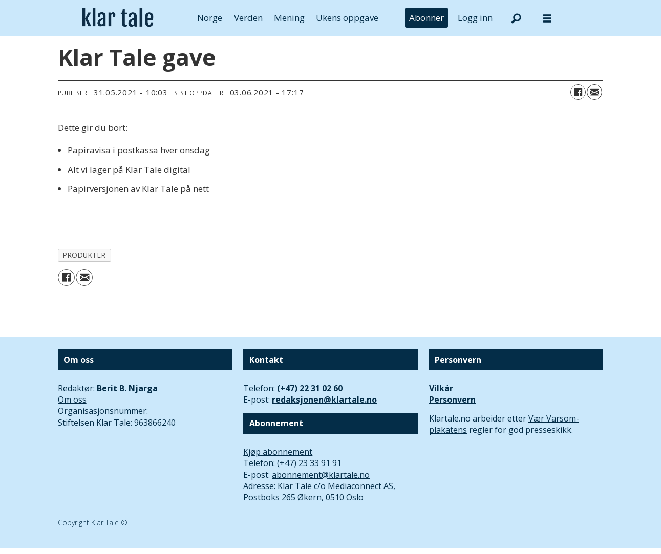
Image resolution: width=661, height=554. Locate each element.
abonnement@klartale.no (321, 474)
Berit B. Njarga (127, 388)
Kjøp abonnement (277, 451)
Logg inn (475, 18)
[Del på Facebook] (578, 92)
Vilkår (441, 388)
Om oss (72, 399)
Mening (289, 18)
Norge (209, 18)
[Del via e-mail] (594, 92)
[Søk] (517, 18)
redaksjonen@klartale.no (324, 399)
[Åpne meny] (547, 18)
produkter (84, 255)
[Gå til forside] (118, 18)
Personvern (452, 399)
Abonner (426, 18)
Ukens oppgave (347, 18)
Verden (248, 18)
